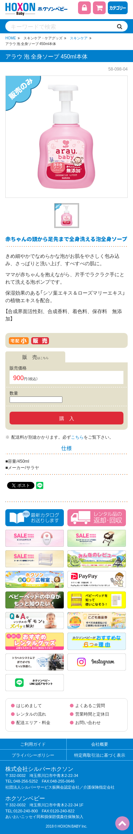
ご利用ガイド (33, 744)
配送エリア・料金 (33, 722)
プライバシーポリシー (33, 755)
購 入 (66, 418)
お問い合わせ (88, 722)
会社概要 (99, 744)
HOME (10, 37)
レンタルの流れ (31, 714)
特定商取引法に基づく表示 (99, 755)
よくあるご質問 (90, 705)
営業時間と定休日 (92, 714)
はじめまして (29, 705)
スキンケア (79, 37)
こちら (77, 437)
